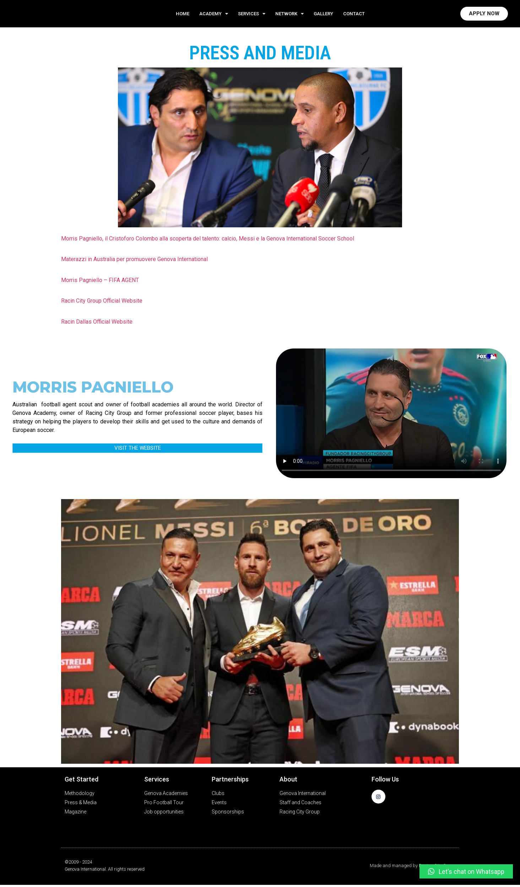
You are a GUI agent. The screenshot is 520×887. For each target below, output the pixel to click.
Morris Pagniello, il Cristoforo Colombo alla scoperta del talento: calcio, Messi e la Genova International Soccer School (207, 240)
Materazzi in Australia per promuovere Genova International (134, 261)
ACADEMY (213, 15)
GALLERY (323, 14)
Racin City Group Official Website (101, 302)
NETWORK (289, 15)
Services (251, 15)
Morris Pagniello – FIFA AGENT (100, 282)
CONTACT (354, 14)
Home (182, 14)
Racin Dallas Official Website (96, 323)
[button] (466, 871)
